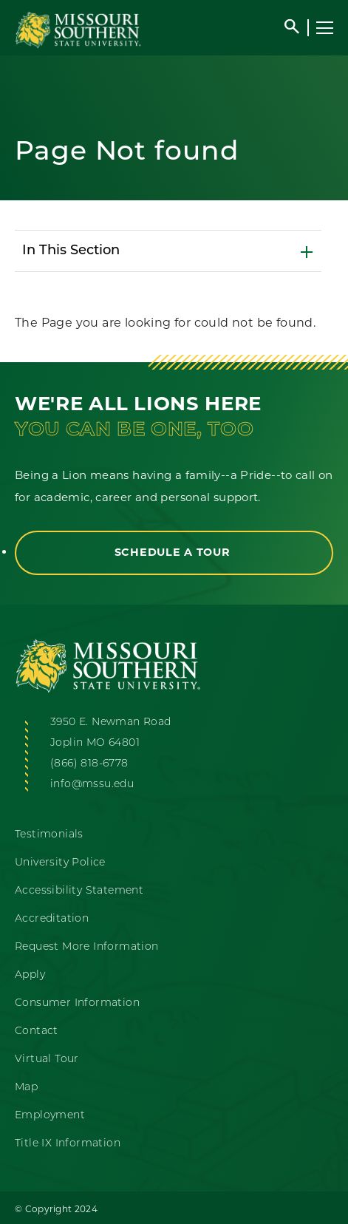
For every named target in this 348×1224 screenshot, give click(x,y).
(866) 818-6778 (89, 763)
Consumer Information (77, 1003)
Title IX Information (67, 1143)
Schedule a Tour (174, 552)
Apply (30, 975)
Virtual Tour (47, 1059)
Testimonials (49, 834)
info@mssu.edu (92, 784)
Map (26, 1087)
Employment (50, 1115)
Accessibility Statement (79, 891)
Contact (36, 1031)
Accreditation (52, 919)
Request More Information (87, 947)
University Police (60, 862)
